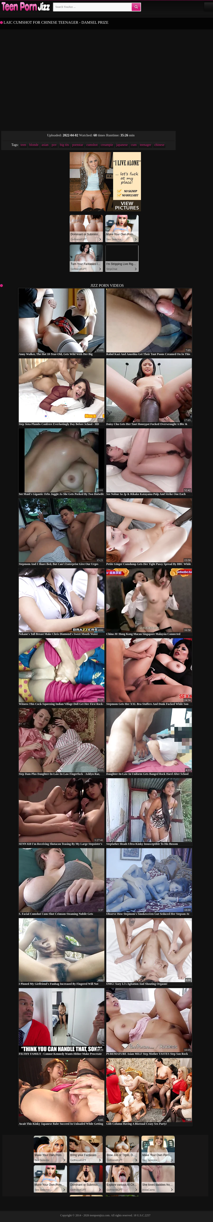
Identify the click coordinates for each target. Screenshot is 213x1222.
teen (23, 145)
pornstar (77, 145)
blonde (33, 145)
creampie (107, 145)
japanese (122, 145)
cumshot (91, 145)
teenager (145, 145)
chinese (159, 145)
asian (45, 145)
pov (54, 145)
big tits (64, 145)
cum (134, 145)
